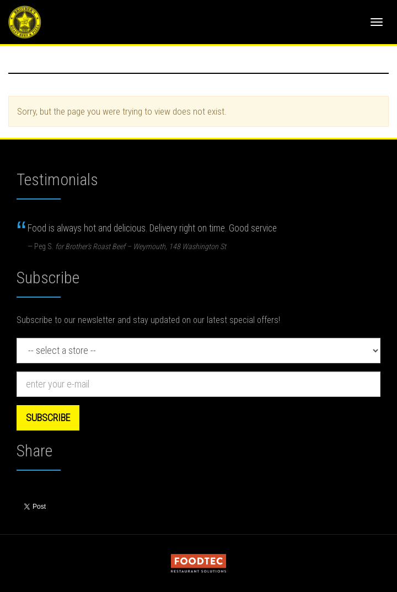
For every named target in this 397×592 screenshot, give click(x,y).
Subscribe (48, 417)
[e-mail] (198, 384)
